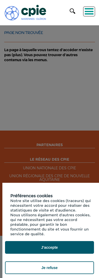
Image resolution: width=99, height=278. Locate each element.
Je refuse (49, 268)
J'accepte (49, 247)
